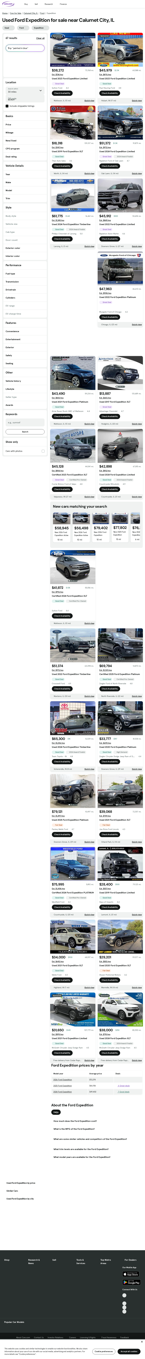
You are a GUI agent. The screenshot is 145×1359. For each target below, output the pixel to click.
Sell (36, 4)
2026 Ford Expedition (62, 1079)
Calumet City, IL (31, 13)
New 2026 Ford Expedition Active (61, 534)
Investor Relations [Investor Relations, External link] (56, 1337)
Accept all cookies (129, 1351)
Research (49, 4)
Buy (26, 4)
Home (5, 13)
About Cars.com (23, 1337)
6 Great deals (122, 1085)
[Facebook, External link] (124, 1299)
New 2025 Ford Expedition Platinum (119, 535)
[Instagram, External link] (124, 1307)
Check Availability (62, 94)
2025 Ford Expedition (62, 1085)
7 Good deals (122, 1091)
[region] (72, 1349)
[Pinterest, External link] (124, 1311)
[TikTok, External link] (124, 1295)
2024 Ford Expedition (62, 1091)
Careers (72, 1337)
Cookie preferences (104, 1351)
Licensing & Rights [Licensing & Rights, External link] (89, 1337)
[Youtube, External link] (124, 1303)
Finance (63, 4)
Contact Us (39, 1337)
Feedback (124, 1337)
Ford (42, 13)
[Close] (142, 1342)
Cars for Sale (15, 13)
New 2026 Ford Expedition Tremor (100, 535)
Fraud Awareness (108, 1337)
